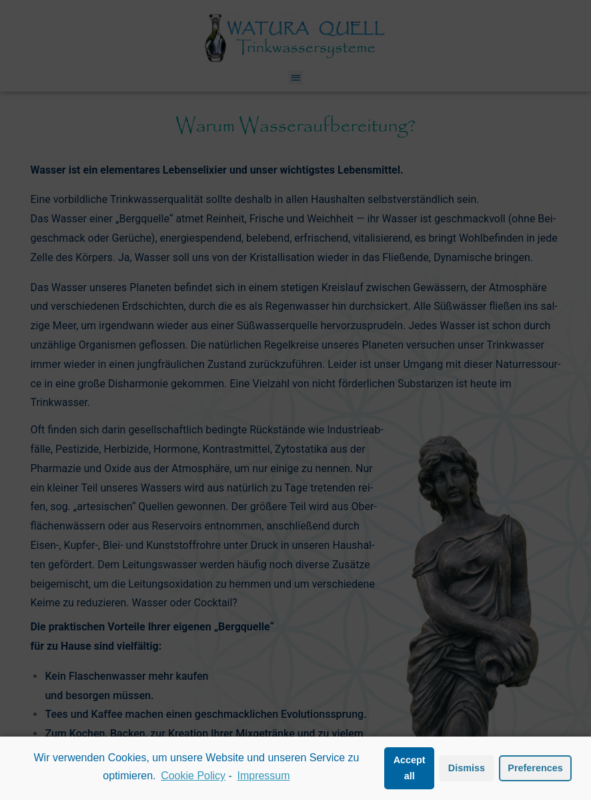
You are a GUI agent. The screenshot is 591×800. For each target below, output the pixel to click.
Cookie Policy (193, 775)
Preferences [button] (535, 768)
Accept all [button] (410, 768)
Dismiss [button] (466, 768)
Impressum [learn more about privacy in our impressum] (263, 775)
